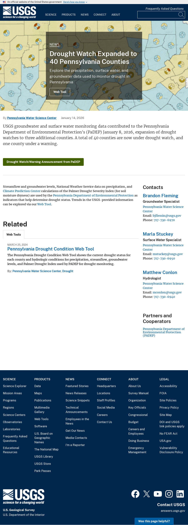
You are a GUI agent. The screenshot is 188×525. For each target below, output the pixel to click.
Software (40, 426)
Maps (38, 393)
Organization (137, 400)
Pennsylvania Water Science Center (32, 118)
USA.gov (165, 441)
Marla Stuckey (158, 234)
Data (37, 386)
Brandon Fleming (160, 195)
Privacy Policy (169, 407)
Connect (100, 14)
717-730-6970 (164, 220)
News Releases (76, 393)
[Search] (181, 14)
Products (68, 14)
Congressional (138, 415)
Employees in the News (77, 421)
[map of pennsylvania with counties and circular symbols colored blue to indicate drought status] (94, 66)
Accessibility (168, 386)
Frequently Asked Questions (165, 8)
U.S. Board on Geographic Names (43, 438)
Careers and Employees (136, 431)
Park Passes (42, 471)
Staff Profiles (106, 400)
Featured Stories (77, 386)
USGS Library (43, 456)
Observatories (12, 422)
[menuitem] (51, 12)
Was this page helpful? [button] (154, 521)
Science (51, 14)
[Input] (161, 14)
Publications (42, 400)
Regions (8, 407)
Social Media (106, 407)
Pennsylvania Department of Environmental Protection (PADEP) (164, 332)
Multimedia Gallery (42, 410)
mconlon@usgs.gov (167, 292)
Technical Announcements (77, 410)
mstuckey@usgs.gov (168, 254)
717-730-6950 (164, 258)
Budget (133, 422)
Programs (9, 400)
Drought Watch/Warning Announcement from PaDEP (43, 162)
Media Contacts (76, 438)
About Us (134, 386)
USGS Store (42, 464)
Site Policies (168, 400)
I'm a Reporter (75, 445)
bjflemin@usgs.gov (167, 215)
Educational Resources (11, 450)
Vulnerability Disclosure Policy (171, 450)
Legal (164, 379)
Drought (67, 271)
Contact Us (104, 422)
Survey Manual (138, 393)
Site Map (166, 415)
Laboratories (11, 429)
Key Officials (137, 407)
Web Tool (59, 92)
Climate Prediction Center (21, 191)
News (84, 14)
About (115, 14)
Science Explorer (14, 386)
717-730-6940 (164, 297)
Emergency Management (137, 450)
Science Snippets (78, 400)
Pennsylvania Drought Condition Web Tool (50, 248)
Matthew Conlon (160, 272)
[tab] (13, 234)
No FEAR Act (168, 433)
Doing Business (138, 441)
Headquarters (106, 386)
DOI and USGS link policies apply (172, 424)
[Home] (19, 17)
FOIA (163, 393)
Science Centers (14, 415)
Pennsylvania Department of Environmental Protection (93, 195)
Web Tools (41, 419)
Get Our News (75, 430)
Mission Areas (12, 393)
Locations (103, 393)
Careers (102, 415)
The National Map (46, 449)
